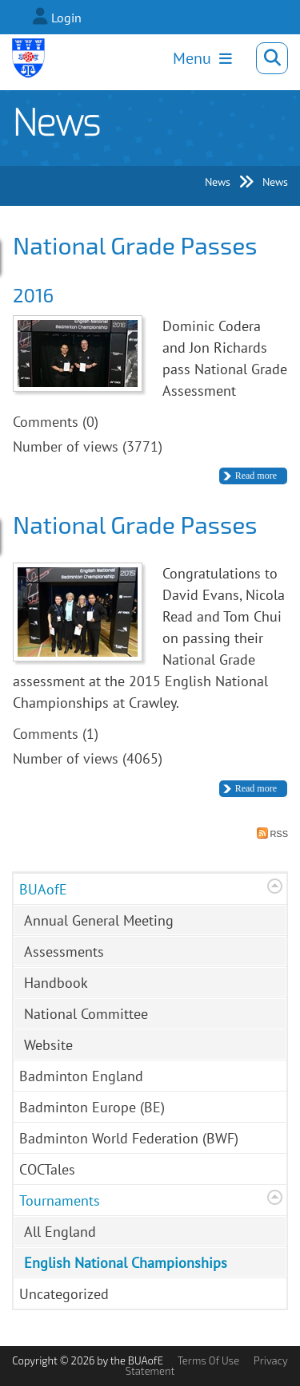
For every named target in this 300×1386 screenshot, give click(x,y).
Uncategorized (64, 1294)
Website (48, 1045)
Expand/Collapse (274, 886)
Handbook (56, 982)
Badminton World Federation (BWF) (128, 1138)
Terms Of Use (208, 1360)
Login (66, 18)
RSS (272, 833)
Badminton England (81, 1076)
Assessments (64, 951)
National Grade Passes (135, 245)
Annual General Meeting (99, 920)
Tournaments (59, 1200)
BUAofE (43, 889)
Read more (256, 475)
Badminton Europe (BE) (92, 1107)
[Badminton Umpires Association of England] (28, 58)
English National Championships (125, 1263)
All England (60, 1231)
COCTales (47, 1169)
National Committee (86, 1014)
